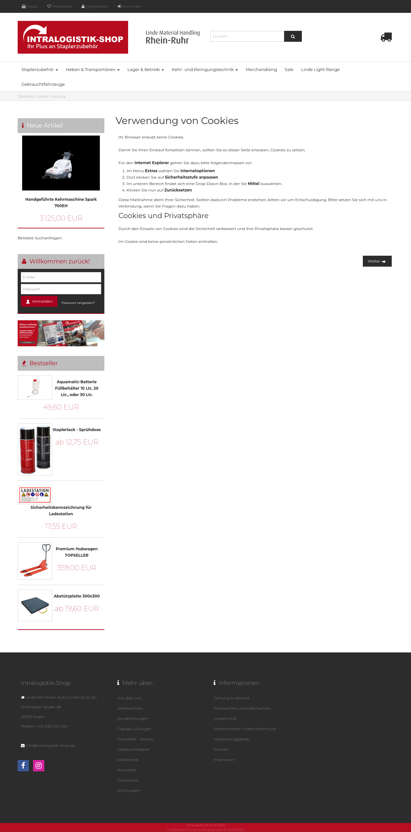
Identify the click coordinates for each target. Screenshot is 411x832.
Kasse (30, 6)
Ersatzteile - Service (135, 739)
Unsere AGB (225, 718)
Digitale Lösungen (134, 728)
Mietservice (127, 759)
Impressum (224, 759)
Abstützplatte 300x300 (77, 596)
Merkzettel (59, 6)
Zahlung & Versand (231, 697)
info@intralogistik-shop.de (50, 745)
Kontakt (221, 749)
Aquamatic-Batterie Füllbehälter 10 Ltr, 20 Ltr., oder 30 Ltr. (77, 388)
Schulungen (128, 790)
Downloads (127, 780)
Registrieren (95, 6)
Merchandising (261, 69)
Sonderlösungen (132, 718)
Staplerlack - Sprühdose (77, 429)
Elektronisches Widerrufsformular (245, 728)
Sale (289, 69)
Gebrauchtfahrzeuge (43, 84)
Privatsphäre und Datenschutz (242, 708)
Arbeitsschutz (130, 708)
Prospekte (126, 769)
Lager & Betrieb (145, 69)
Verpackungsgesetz (232, 739)
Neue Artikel (45, 125)
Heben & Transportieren (93, 69)
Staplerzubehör (40, 69)
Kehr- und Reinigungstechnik (205, 69)
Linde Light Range (320, 69)
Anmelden (130, 6)
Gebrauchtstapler (133, 749)
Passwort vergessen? (78, 303)
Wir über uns (129, 697)
